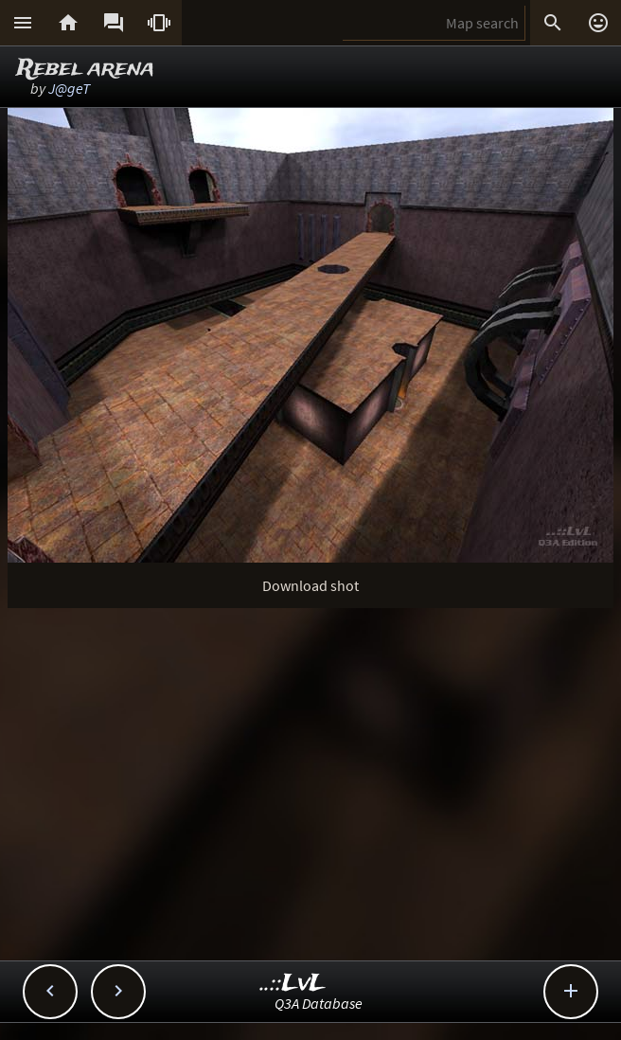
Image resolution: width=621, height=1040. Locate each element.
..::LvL (293, 983)
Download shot (310, 585)
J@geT (69, 88)
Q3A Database (319, 1003)
